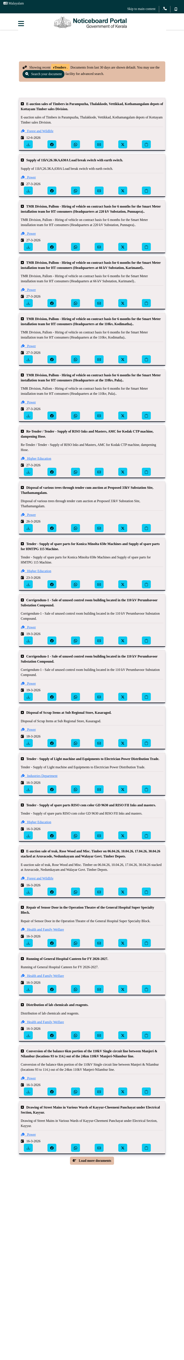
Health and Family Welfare (42, 933)
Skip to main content (141, 9)
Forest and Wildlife (37, 135)
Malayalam (13, 3)
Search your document (43, 78)
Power (28, 181)
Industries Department (39, 779)
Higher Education (36, 462)
